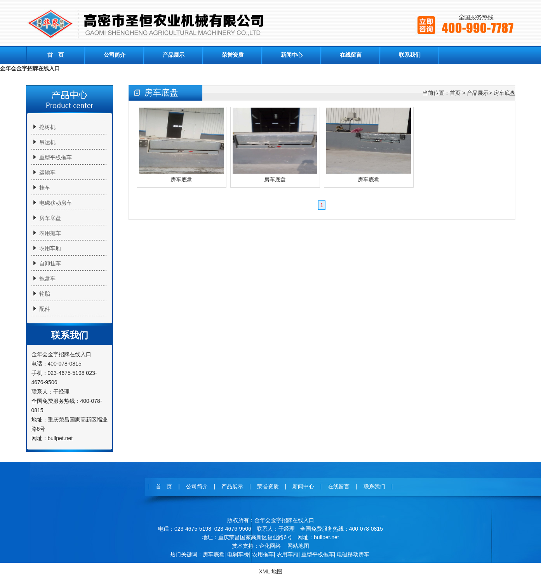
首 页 (55, 55)
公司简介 (114, 55)
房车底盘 (50, 218)
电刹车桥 (238, 554)
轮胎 (44, 294)
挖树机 (47, 127)
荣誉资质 (233, 55)
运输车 (47, 172)
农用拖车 (50, 233)
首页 (455, 93)
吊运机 (47, 142)
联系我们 (410, 55)
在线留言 (351, 55)
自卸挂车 (50, 263)
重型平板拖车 (55, 157)
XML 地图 (270, 571)
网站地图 (298, 546)
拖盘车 (47, 278)
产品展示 (173, 55)
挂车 (44, 188)
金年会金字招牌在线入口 (30, 68)
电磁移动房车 (55, 203)
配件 (44, 309)
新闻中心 (292, 55)
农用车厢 (50, 248)
